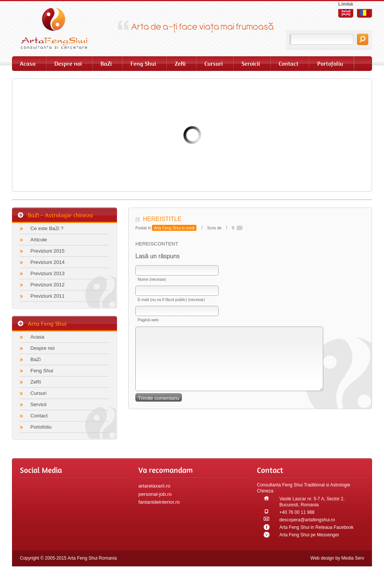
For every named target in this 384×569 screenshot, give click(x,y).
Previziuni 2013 (47, 273)
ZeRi (180, 63)
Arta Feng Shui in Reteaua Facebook (316, 527)
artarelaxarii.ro (154, 486)
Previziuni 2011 (47, 296)
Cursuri (213, 63)
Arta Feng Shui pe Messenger (309, 534)
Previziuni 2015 (47, 251)
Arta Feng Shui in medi (174, 228)
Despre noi (68, 63)
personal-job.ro (155, 494)
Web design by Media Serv (337, 558)
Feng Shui (143, 63)
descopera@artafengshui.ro (307, 519)
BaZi (106, 63)
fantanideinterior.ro (159, 502)
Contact (288, 63)
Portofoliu (330, 63)
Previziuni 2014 (47, 262)
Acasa (28, 63)
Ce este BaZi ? (46, 228)
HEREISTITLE (162, 219)
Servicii (251, 63)
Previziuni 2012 (47, 285)
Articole (38, 239)
